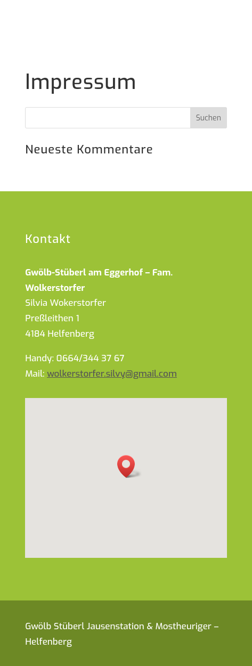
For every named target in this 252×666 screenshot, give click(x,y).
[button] (129, 466)
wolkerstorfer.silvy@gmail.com (112, 374)
